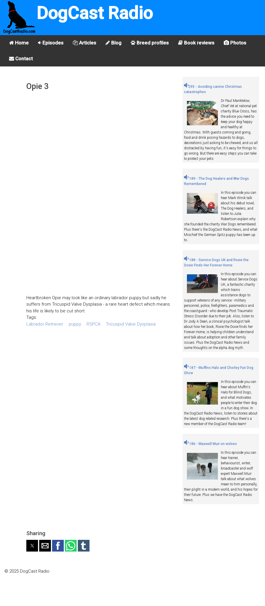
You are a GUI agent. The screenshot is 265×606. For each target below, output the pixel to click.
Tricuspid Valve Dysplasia (131, 324)
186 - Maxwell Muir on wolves (210, 444)
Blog (113, 43)
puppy (75, 324)
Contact (21, 58)
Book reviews (196, 43)
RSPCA (93, 324)
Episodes (50, 43)
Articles (84, 43)
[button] (32, 546)
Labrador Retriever (44, 324)
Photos (235, 43)
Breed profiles (150, 43)
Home (19, 43)
